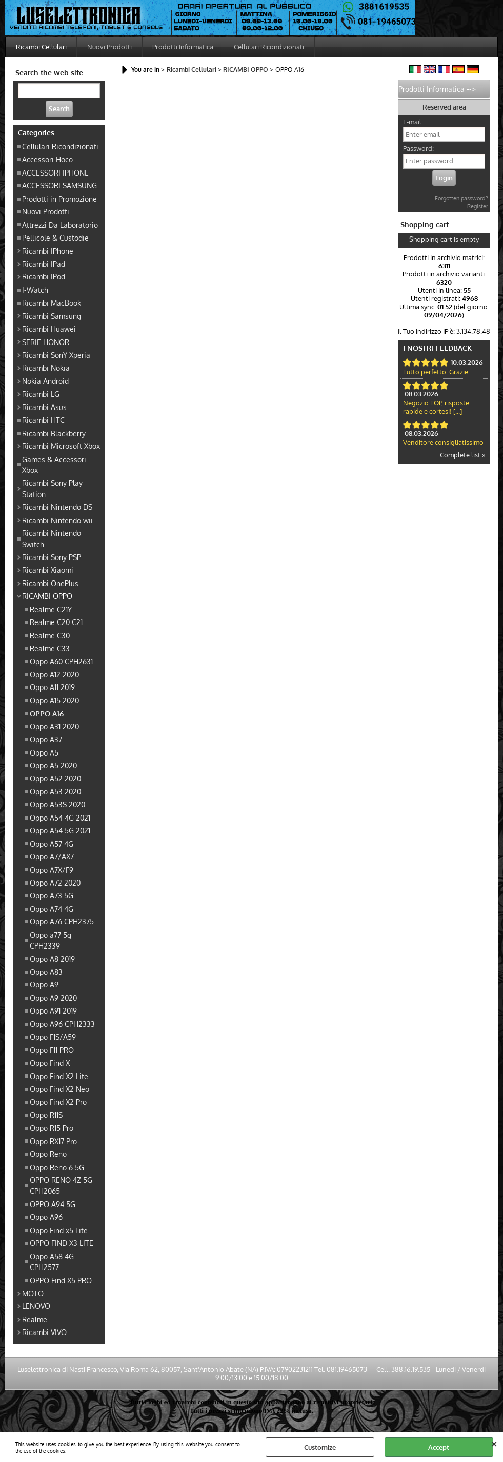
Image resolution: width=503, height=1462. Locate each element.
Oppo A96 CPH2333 (62, 1024)
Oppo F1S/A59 (53, 1037)
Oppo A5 (44, 753)
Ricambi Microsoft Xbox (61, 446)
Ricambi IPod (43, 277)
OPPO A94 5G (52, 1204)
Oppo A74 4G (51, 909)
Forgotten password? (461, 199)
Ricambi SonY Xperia (56, 355)
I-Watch (35, 290)
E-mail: (413, 122)
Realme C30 (50, 635)
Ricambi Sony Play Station (52, 489)
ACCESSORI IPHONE (55, 173)
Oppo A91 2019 (53, 1011)
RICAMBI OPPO (47, 596)
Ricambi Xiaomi (47, 570)
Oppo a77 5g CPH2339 (50, 941)
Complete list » (462, 455)
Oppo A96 (46, 1217)
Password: (418, 149)
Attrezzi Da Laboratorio (60, 225)
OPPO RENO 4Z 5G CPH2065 (61, 1186)
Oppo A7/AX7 (52, 857)
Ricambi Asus (44, 407)
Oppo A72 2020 (55, 883)
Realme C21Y (51, 609)
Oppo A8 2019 (52, 959)
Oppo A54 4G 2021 (60, 818)
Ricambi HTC (43, 420)
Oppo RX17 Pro (53, 1141)
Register (477, 207)
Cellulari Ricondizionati (270, 47)
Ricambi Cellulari (41, 47)
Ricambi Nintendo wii (57, 520)
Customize (320, 1447)
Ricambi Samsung (51, 316)
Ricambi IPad (43, 264)
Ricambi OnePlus (50, 583)
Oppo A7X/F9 (51, 870)
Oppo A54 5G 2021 (60, 831)
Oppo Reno (48, 1154)
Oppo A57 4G (51, 844)
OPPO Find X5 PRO (61, 1280)
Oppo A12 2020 (54, 674)
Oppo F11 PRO (52, 1050)
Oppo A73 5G (51, 896)
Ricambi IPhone (47, 251)
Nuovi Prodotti (110, 47)
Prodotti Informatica (183, 47)
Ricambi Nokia (46, 368)
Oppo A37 (46, 740)
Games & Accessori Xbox (54, 465)
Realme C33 (50, 649)
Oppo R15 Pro (51, 1128)
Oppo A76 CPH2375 (62, 922)
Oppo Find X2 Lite (59, 1076)
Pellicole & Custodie (55, 238)
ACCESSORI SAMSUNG (59, 186)
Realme (34, 1319)
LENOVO (36, 1307)
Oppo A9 (44, 985)
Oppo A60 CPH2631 (61, 661)
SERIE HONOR (45, 342)
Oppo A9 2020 (53, 998)
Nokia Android (45, 381)
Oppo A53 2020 (55, 792)
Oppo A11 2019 (52, 688)
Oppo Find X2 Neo (59, 1089)
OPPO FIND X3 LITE (61, 1244)
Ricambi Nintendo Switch (51, 539)
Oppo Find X (50, 1063)
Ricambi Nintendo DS (57, 507)
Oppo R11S (46, 1115)
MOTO (33, 1293)
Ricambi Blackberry (54, 433)
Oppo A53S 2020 (57, 805)
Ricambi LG (40, 394)
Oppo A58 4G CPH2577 (52, 1262)
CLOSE (494, 1442)
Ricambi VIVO (44, 1333)
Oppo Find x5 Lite (59, 1230)
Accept (438, 1447)
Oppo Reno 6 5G (57, 1167)
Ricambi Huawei (49, 329)
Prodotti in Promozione (59, 199)
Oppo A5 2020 (53, 765)
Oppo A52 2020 (55, 779)
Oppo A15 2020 (54, 700)
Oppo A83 (46, 972)
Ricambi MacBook (51, 303)
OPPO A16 (47, 714)
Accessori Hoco (47, 160)
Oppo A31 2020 (54, 727)
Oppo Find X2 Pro (58, 1102)
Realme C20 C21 (56, 623)
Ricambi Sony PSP (51, 557)
